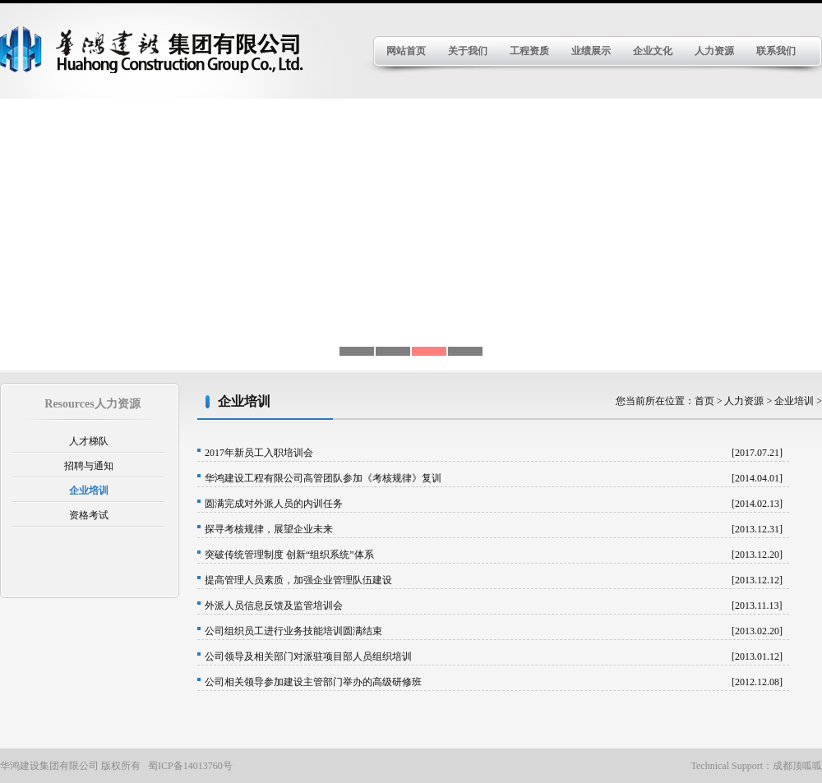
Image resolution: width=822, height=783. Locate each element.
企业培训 (89, 490)
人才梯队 (89, 441)
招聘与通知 (88, 466)
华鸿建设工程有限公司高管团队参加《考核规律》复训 (323, 478)
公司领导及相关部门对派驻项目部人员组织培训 (308, 656)
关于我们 (467, 51)
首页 (706, 401)
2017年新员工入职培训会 (259, 452)
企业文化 (652, 51)
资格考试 (89, 515)
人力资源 (714, 51)
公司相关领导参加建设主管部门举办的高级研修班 (313, 682)
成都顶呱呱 (797, 765)
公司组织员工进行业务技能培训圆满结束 (293, 631)
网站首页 (406, 51)
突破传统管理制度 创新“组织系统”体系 (289, 554)
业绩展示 (591, 51)
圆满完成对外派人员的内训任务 (274, 503)
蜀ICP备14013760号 (190, 765)
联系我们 (776, 51)
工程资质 (529, 51)
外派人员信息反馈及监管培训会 (274, 605)
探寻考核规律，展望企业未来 (269, 529)
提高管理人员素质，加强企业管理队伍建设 (298, 580)
